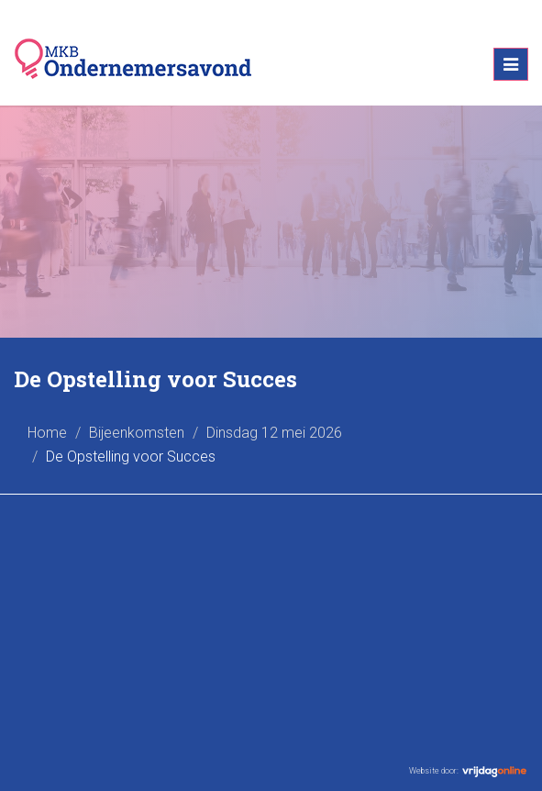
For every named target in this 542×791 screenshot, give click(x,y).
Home (47, 432)
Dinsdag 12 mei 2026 (274, 432)
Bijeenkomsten (136, 432)
